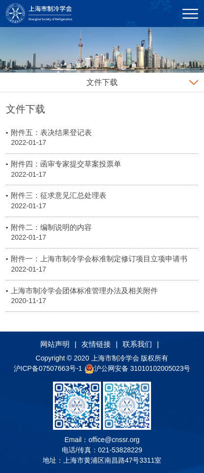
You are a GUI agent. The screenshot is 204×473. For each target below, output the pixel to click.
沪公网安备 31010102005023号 (137, 368)
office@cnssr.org (113, 440)
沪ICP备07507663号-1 (49, 368)
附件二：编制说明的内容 (51, 227)
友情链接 (96, 344)
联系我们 (137, 344)
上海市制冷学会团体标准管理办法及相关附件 (84, 290)
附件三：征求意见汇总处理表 (58, 195)
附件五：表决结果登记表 (51, 132)
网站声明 (55, 344)
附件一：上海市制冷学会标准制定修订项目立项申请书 (99, 258)
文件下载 (102, 82)
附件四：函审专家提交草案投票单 (66, 164)
